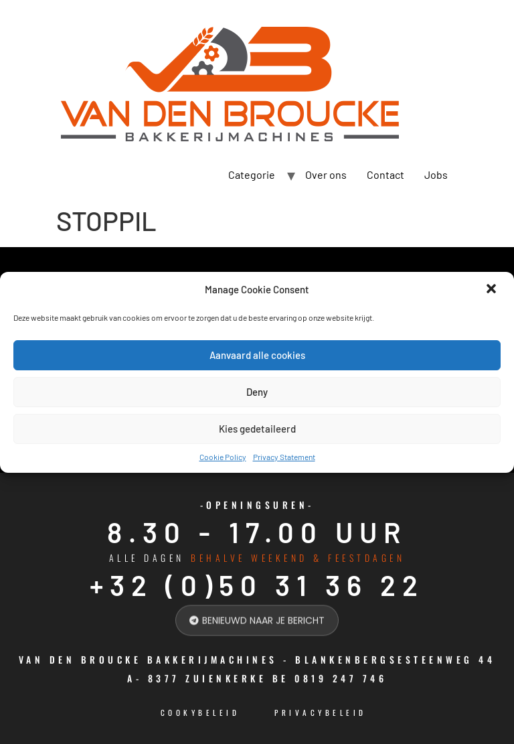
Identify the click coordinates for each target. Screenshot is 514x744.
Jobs (436, 174)
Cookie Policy (222, 456)
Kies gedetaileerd (257, 429)
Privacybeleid (320, 712)
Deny (257, 392)
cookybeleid (200, 712)
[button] (493, 290)
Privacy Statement (284, 456)
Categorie (251, 174)
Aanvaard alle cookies (257, 355)
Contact (385, 174)
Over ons (326, 174)
